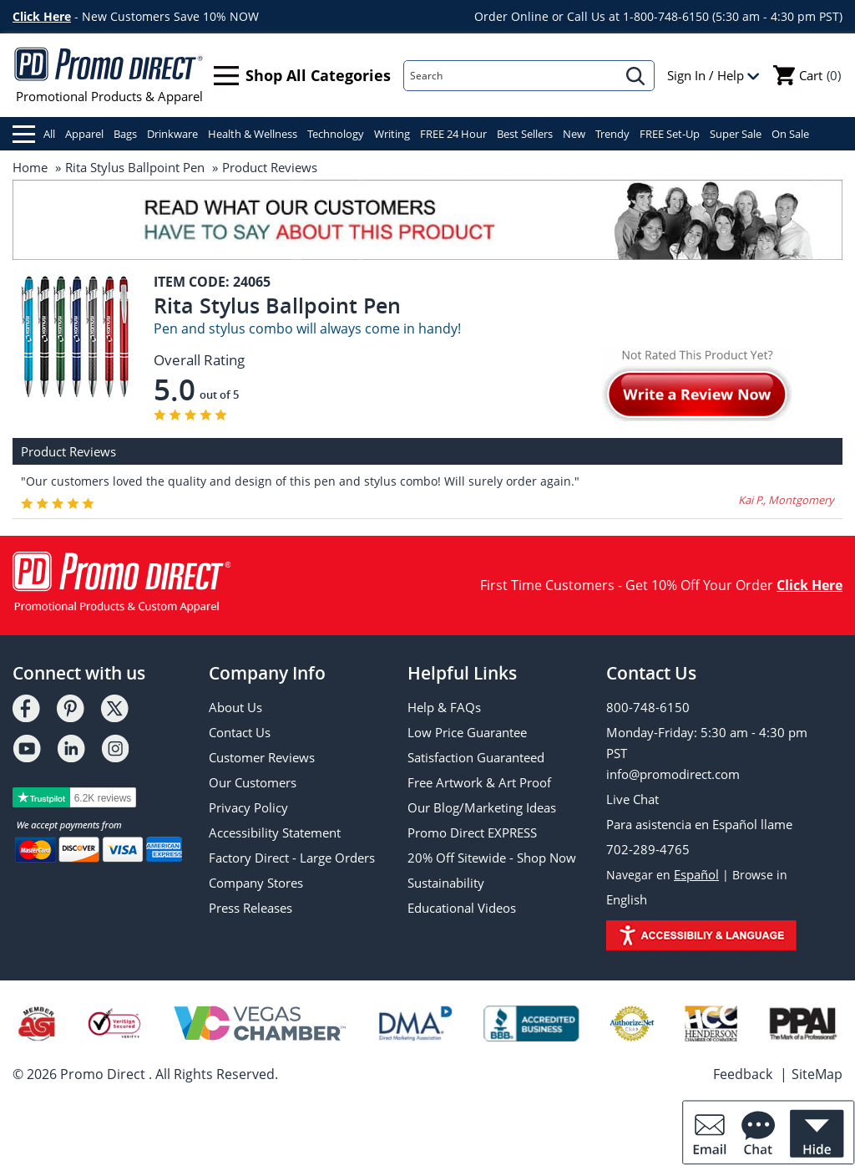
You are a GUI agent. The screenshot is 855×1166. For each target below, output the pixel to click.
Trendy (612, 133)
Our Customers (252, 782)
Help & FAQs (444, 707)
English (626, 899)
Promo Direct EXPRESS (472, 832)
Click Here (42, 16)
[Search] (511, 75)
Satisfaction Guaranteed (475, 757)
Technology (335, 133)
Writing (392, 133)
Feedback (742, 1074)
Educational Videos (461, 907)
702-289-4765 (648, 849)
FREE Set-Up (670, 133)
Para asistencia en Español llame (699, 824)
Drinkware (172, 133)
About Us (235, 707)
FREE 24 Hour (453, 133)
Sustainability (445, 882)
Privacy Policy (248, 807)
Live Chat (632, 799)
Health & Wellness (252, 133)
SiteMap (817, 1074)
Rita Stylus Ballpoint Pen (135, 167)
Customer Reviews (262, 757)
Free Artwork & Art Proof (479, 782)
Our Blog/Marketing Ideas (481, 807)
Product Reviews (269, 167)
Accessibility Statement (275, 832)
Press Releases (250, 907)
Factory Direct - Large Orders (292, 857)
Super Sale (735, 133)
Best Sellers (525, 133)
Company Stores (256, 882)
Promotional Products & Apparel (109, 75)
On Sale (790, 133)
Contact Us (240, 732)
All (34, 134)
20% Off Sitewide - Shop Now (491, 857)
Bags (125, 133)
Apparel (84, 133)
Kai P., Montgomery (786, 499)
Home (30, 167)
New (574, 133)
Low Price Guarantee (467, 732)
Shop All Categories (302, 75)
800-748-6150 (648, 707)
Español (696, 874)
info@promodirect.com (673, 774)
